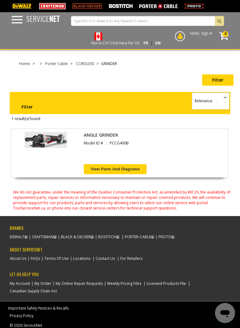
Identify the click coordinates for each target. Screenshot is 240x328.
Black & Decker (76, 237)
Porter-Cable (138, 237)
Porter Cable (56, 63)
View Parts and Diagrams (115, 169)
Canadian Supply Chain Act (33, 291)
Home (24, 63)
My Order (42, 283)
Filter (217, 80)
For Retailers (131, 258)
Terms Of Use (56, 258)
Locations (81, 258)
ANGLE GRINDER (101, 135)
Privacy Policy (21, 315)
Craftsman (42, 237)
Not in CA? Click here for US (115, 43)
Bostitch (107, 237)
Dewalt (17, 237)
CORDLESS (85, 63)
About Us (18, 258)
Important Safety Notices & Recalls (38, 308)
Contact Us (105, 258)
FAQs (35, 258)
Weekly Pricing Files (124, 283)
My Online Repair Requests (79, 283)
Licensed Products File (166, 283)
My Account (20, 283)
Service (43, 18)
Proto (164, 237)
